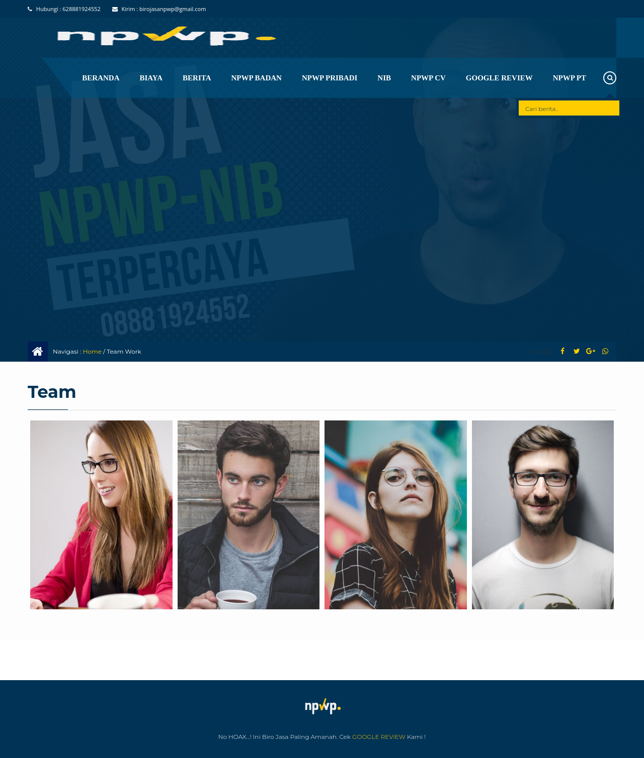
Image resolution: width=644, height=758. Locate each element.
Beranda (100, 78)
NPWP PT (569, 78)
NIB (384, 78)
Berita (197, 78)
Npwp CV (428, 78)
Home (92, 351)
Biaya (151, 78)
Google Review (499, 78)
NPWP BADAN (256, 78)
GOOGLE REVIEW (379, 736)
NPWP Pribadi (329, 78)
